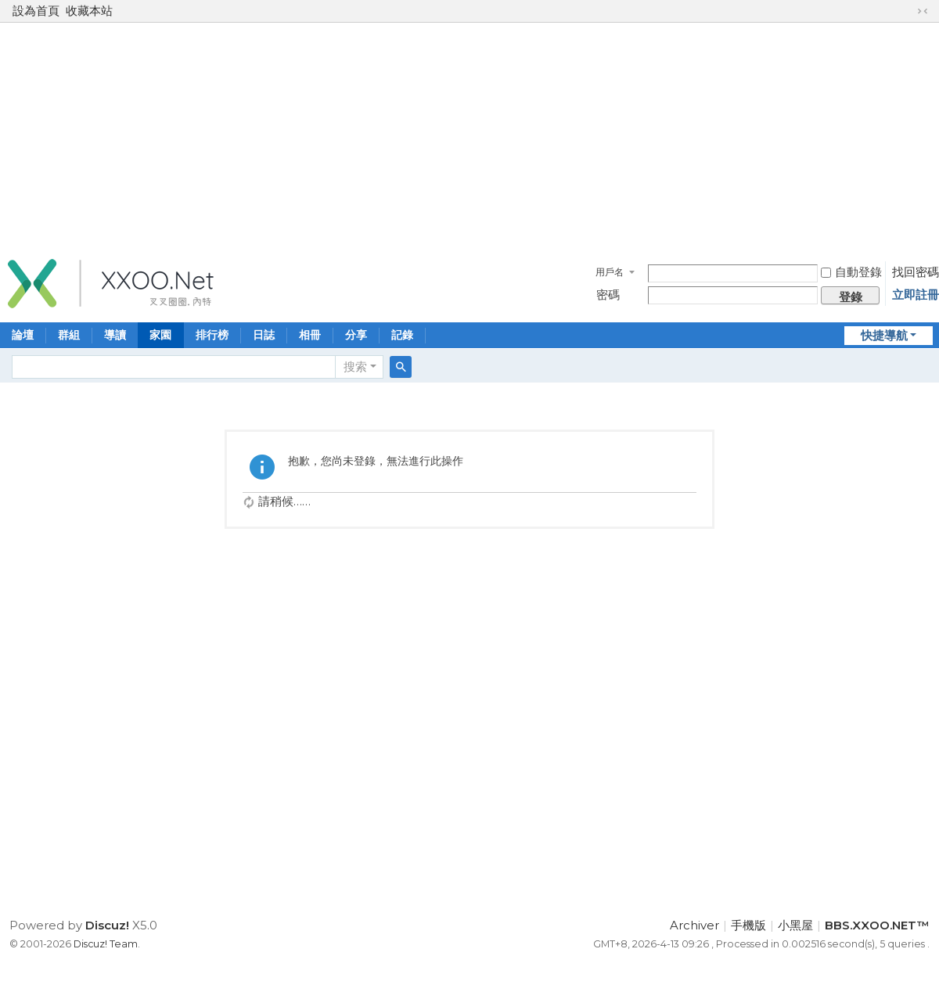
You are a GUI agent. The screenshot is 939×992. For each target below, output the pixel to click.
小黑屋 (795, 925)
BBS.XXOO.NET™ (877, 925)
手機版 (748, 925)
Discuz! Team (106, 944)
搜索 (355, 366)
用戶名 (609, 272)
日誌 (264, 335)
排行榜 (212, 335)
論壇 (23, 335)
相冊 (310, 335)
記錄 (402, 335)
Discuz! (107, 925)
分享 (356, 335)
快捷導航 (884, 335)
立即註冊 (915, 294)
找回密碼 (915, 271)
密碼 (608, 294)
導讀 (115, 335)
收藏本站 (89, 10)
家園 (160, 335)
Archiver (694, 925)
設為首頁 (36, 10)
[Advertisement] (469, 136)
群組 (69, 335)
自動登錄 (851, 271)
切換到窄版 (923, 11)
